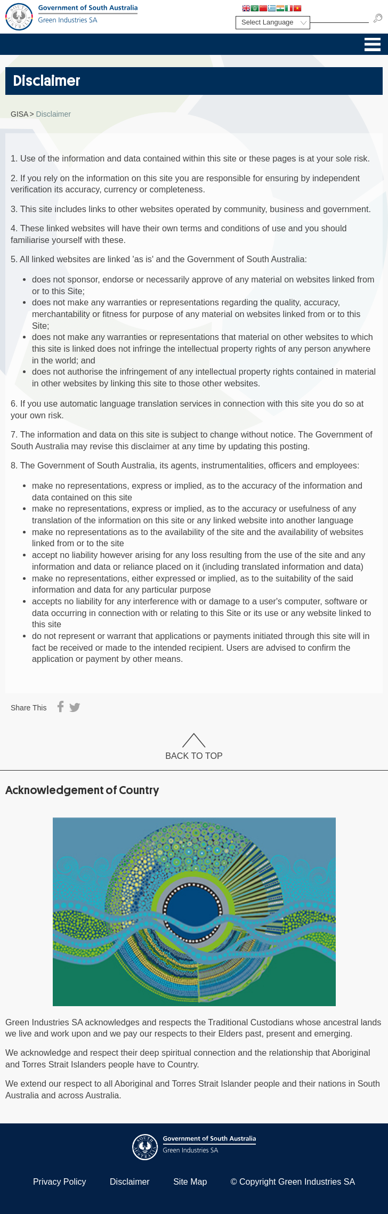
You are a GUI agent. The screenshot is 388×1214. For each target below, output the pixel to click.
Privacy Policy (59, 1181)
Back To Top (194, 747)
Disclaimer (130, 1181)
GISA (19, 114)
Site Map (190, 1181)
